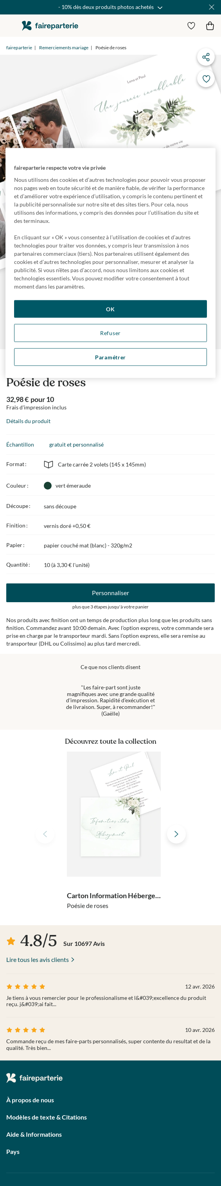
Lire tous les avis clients (37, 959)
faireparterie (50, 26)
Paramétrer (110, 356)
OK (110, 308)
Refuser (110, 333)
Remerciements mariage (63, 47)
